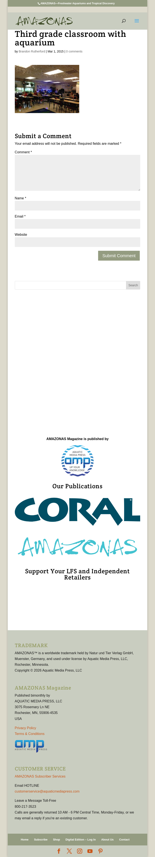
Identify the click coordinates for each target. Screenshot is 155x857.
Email (20, 216)
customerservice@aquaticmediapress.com (47, 791)
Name (20, 198)
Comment (23, 152)
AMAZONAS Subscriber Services (40, 776)
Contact (124, 839)
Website (21, 234)
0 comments (74, 51)
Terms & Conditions (30, 734)
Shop (56, 839)
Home (25, 839)
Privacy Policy (25, 728)
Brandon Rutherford (32, 51)
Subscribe (40, 839)
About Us (107, 839)
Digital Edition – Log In (80, 839)
